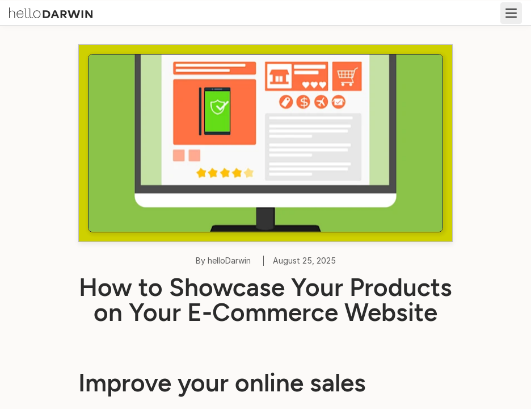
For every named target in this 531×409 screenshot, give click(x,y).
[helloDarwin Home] (50, 12)
